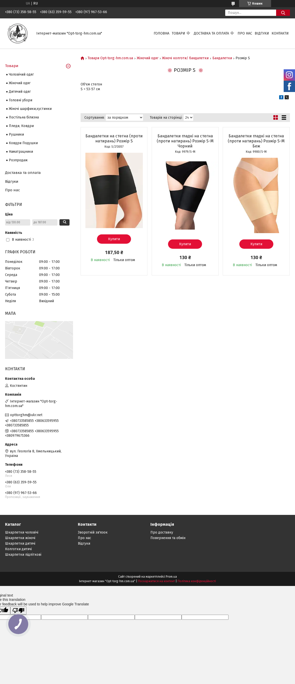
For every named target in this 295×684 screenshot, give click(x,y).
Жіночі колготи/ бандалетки (185, 58)
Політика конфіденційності (197, 581)
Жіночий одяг (147, 58)
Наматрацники (21, 151)
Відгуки (262, 33)
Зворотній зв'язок (93, 532)
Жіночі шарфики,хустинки (30, 109)
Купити (114, 239)
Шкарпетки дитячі (20, 543)
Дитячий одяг (20, 91)
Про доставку (161, 532)
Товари (178, 33)
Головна (161, 33)
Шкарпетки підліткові (23, 554)
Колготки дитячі (18, 549)
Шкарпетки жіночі (20, 538)
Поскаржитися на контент (156, 581)
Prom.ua (171, 576)
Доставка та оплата (211, 33)
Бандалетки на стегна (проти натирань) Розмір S (114, 138)
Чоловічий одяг (21, 74)
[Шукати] (283, 13)
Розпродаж (18, 160)
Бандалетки (222, 58)
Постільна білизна (24, 117)
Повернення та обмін (167, 538)
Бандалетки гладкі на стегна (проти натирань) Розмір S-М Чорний (185, 141)
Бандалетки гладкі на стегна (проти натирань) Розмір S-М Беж (256, 141)
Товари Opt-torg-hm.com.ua (110, 58)
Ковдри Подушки (23, 143)
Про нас (245, 33)
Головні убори (20, 100)
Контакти (280, 33)
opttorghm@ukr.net (26, 415)
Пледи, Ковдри (21, 126)
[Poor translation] (18, 610)
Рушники (16, 134)
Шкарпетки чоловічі (21, 532)
